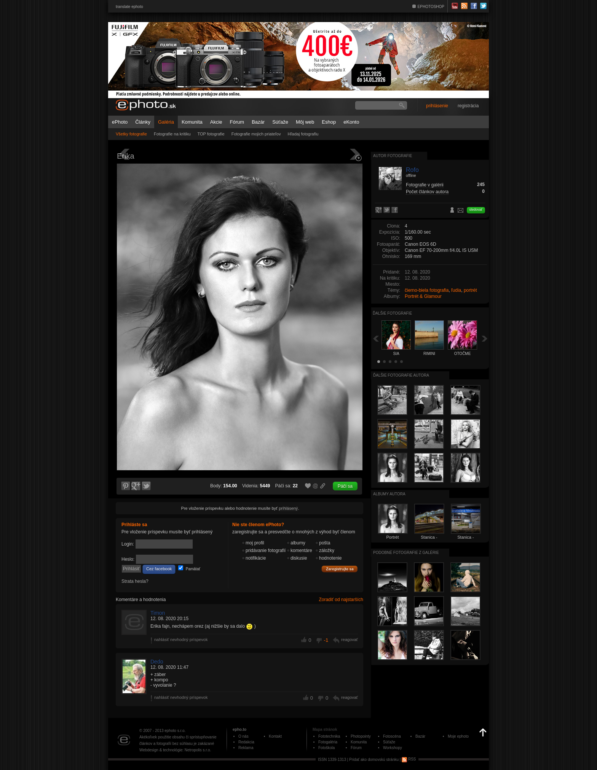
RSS (409, 759)
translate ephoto (129, 7)
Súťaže (280, 122)
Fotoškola (326, 748)
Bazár (258, 122)
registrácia (468, 105)
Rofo (412, 170)
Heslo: (127, 559)
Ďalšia (484, 338)
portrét (470, 290)
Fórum (237, 122)
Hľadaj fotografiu (302, 134)
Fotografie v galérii (425, 185)
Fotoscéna (392, 736)
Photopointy (361, 736)
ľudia (456, 290)
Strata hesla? (134, 581)
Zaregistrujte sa (339, 569)
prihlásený (288, 508)
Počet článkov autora (427, 191)
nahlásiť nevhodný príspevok (181, 639)
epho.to (239, 729)
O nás (243, 736)
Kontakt (275, 736)
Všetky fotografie (131, 134)
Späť (375, 338)
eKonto (351, 122)
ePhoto (120, 122)
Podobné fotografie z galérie (406, 552)
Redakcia (246, 742)
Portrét (392, 537)
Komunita (192, 122)
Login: (127, 544)
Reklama (245, 748)
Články (142, 122)
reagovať (349, 639)
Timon (157, 613)
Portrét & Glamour (423, 296)
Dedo (156, 662)
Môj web (305, 122)
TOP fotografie (211, 134)
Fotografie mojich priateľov (256, 134)
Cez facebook (159, 568)
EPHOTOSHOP (431, 7)
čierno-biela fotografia (427, 290)
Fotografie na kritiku (172, 134)
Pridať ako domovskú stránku (374, 759)
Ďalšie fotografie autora (401, 375)
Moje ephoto (458, 736)
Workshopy (392, 748)
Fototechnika (329, 736)
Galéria (166, 122)
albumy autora (389, 494)
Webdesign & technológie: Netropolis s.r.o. (175, 750)
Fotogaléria (327, 742)
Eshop (329, 122)
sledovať (475, 210)
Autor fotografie (392, 156)
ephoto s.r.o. (174, 731)
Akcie (216, 122)
